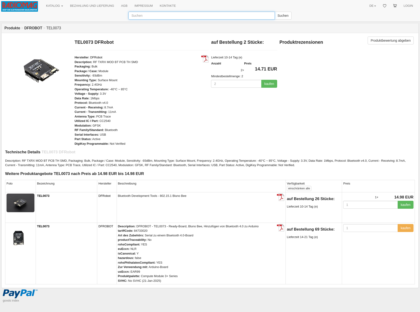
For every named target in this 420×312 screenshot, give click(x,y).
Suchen (283, 15)
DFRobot (96, 57)
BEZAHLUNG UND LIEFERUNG (92, 5)
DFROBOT (105, 226)
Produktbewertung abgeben (391, 40)
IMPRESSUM (143, 5)
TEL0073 (43, 196)
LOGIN (408, 5)
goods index (11, 300)
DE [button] (372, 5)
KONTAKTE (168, 5)
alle (299, 188)
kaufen (269, 84)
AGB (124, 5)
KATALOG (54, 5)
